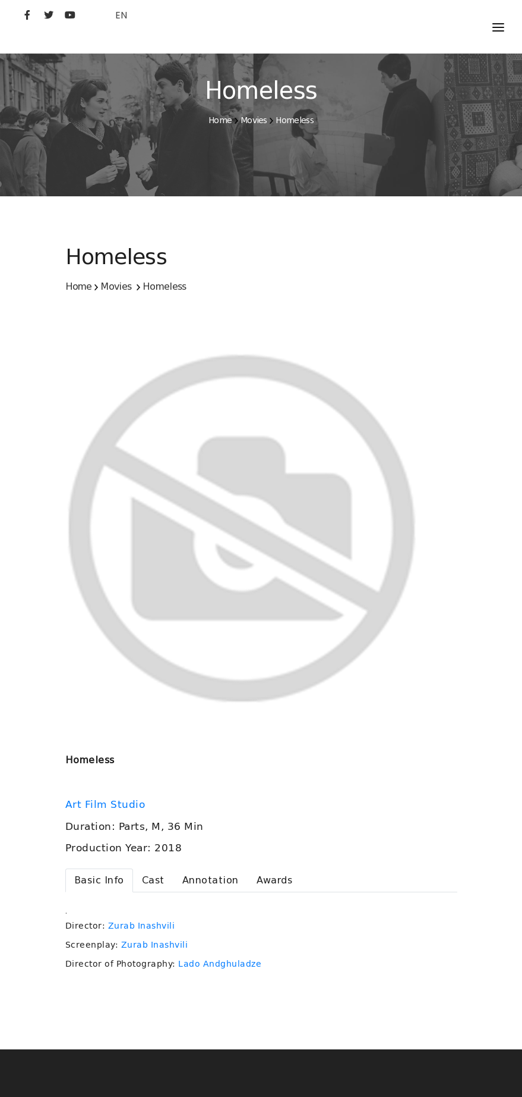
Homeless (294, 120)
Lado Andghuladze (219, 964)
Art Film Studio (106, 804)
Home (220, 120)
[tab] (99, 880)
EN (121, 15)
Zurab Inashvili (141, 925)
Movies (254, 120)
